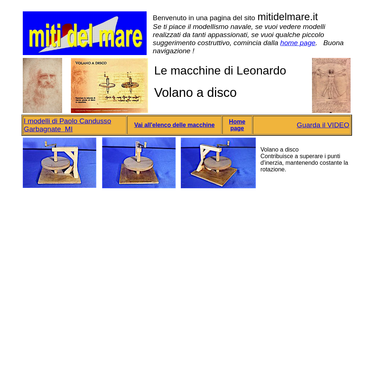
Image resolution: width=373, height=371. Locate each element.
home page (297, 43)
